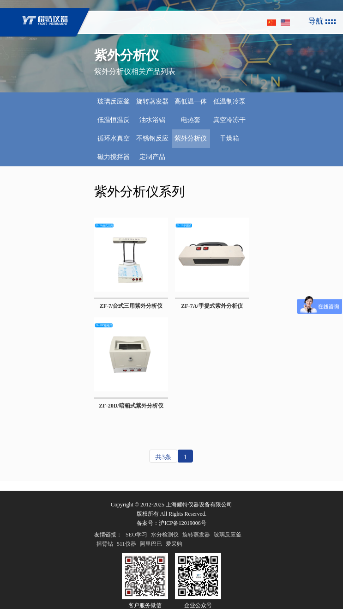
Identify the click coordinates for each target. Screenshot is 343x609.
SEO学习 (136, 550)
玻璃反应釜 (113, 101)
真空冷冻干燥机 (229, 122)
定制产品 (152, 156)
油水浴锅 (152, 119)
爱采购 (174, 559)
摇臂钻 (104, 559)
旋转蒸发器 (152, 101)
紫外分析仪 (191, 138)
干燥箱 (229, 138)
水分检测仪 (165, 550)
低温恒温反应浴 (113, 122)
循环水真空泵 (113, 141)
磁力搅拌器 (113, 156)
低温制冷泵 (229, 101)
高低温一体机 (191, 104)
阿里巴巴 (151, 559)
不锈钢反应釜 (152, 141)
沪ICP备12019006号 (182, 539)
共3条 (163, 457)
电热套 (190, 119)
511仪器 (126, 559)
